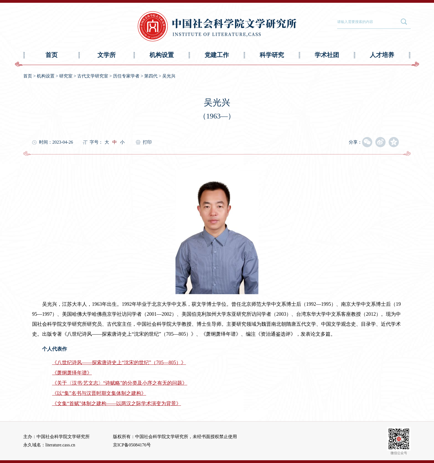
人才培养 (382, 54)
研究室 (66, 76)
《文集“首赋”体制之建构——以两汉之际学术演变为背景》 (116, 403)
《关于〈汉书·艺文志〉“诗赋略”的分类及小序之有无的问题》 (119, 383)
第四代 (150, 76)
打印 (147, 142)
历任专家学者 (126, 76)
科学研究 (272, 54)
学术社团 (327, 54)
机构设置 (161, 54)
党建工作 (217, 54)
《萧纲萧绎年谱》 (72, 373)
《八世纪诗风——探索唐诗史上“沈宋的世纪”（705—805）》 (119, 362)
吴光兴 (168, 76)
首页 (51, 54)
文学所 (106, 54)
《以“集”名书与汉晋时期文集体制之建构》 (99, 393)
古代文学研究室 (92, 76)
